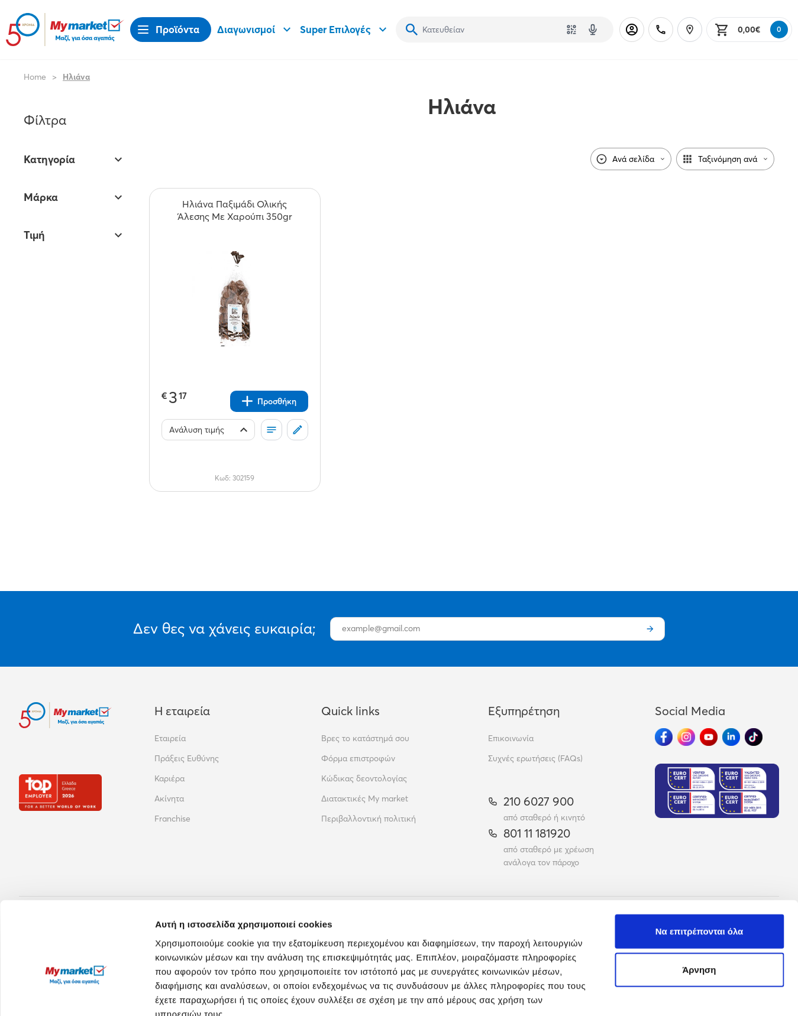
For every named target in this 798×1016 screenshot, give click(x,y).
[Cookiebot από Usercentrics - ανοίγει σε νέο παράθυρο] (76, 993)
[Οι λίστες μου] (271, 429)
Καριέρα (169, 778)
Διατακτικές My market (364, 798)
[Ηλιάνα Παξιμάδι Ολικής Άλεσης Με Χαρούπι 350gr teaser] (235, 210)
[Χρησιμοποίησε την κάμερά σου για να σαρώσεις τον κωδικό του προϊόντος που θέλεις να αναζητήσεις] (571, 29)
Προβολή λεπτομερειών (703, 993)
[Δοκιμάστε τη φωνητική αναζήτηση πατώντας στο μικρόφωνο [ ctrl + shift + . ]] (592, 29)
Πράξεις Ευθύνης (186, 758)
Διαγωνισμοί (255, 29)
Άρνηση (699, 901)
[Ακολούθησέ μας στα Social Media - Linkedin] (731, 737)
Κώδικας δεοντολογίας (364, 778)
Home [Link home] (35, 77)
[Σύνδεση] (631, 29)
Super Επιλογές (345, 29)
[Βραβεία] (60, 792)
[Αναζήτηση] (412, 29)
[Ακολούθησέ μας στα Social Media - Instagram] (686, 737)
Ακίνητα (169, 798)
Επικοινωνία (511, 738)
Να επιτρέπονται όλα (699, 862)
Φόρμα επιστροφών (358, 758)
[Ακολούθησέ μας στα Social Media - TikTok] (754, 737)
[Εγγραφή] (650, 629)
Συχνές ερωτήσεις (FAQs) (535, 758)
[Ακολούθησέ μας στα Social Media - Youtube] (709, 737)
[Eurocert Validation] (717, 791)
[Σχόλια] (297, 429)
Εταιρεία (170, 738)
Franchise (172, 818)
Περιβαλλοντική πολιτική (368, 818)
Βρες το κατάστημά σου (365, 738)
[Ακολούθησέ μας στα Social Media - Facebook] (664, 737)
